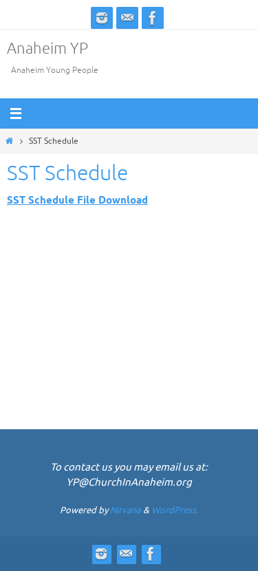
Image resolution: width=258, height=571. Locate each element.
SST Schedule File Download (77, 200)
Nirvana (125, 510)
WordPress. (174, 510)
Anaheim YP (47, 48)
